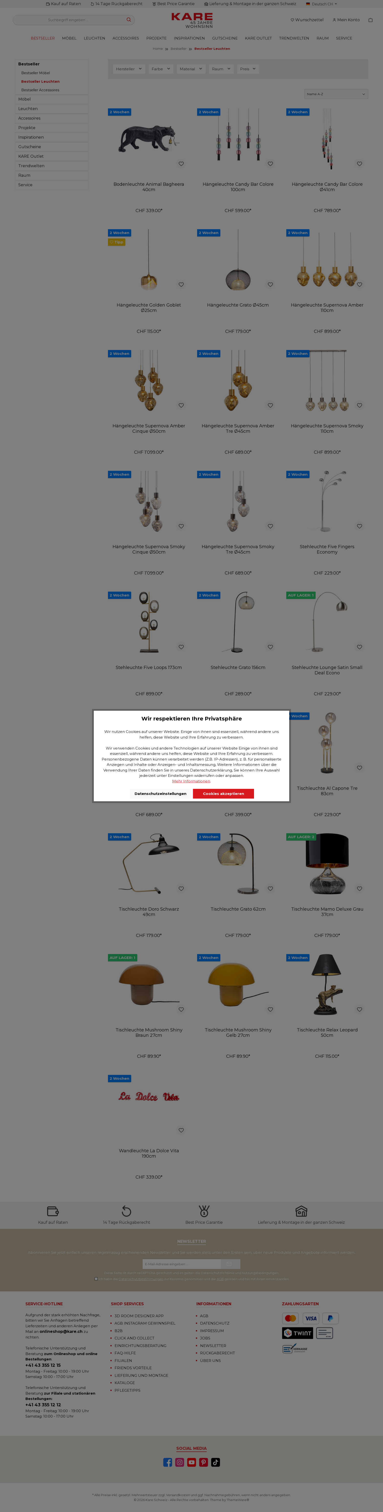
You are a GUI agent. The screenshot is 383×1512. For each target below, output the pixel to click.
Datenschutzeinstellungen (160, 793)
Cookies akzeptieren (223, 793)
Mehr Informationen (191, 781)
